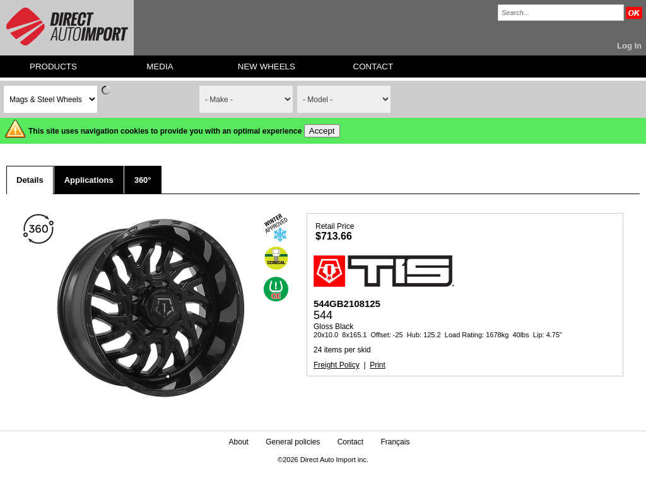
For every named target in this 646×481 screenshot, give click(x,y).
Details (30, 180)
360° (142, 180)
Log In (629, 45)
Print (377, 365)
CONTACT (373, 66)
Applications (89, 180)
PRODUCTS (53, 66)
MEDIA (159, 66)
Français (394, 442)
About (239, 442)
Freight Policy (337, 365)
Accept (322, 131)
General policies (293, 442)
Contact (350, 442)
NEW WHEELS (266, 66)
